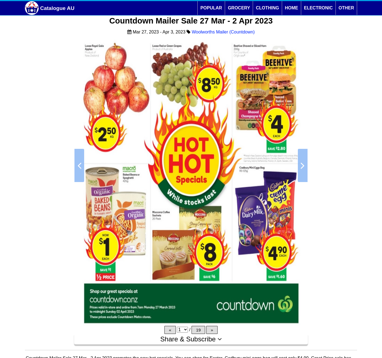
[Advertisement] (47, 192)
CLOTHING (267, 8)
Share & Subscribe (191, 339)
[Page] (182, 330)
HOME (291, 8)
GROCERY (239, 8)
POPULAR (211, 8)
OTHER (346, 8)
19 (198, 330)
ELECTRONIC (318, 8)
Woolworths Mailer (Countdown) (223, 32)
